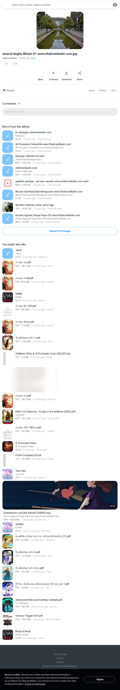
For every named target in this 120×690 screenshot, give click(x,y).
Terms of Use (60, 654)
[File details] (60, 135)
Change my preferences (35, 684)
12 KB (15, 64)
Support (60, 662)
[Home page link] (6, 5)
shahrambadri (9, 58)
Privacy (60, 658)
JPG (6, 64)
